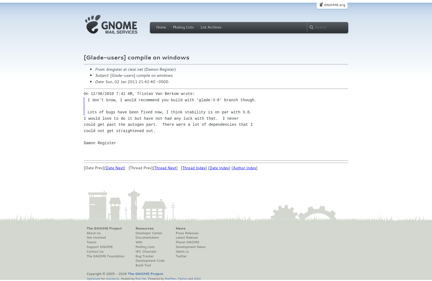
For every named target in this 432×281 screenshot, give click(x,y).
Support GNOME (100, 247)
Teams (91, 242)
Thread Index (194, 168)
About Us (94, 233)
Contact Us (95, 251)
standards (112, 278)
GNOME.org (334, 4)
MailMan (170, 278)
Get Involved (96, 237)
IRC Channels (146, 251)
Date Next (115, 168)
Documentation (147, 237)
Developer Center (149, 233)
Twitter (181, 256)
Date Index (219, 168)
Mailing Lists (183, 27)
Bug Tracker (145, 256)
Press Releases (186, 233)
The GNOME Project (104, 228)
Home (161, 27)
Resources (145, 228)
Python (182, 278)
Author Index (244, 168)
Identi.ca (182, 251)
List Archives (211, 27)
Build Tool (143, 265)
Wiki (139, 242)
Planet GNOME (187, 242)
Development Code (150, 260)
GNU (197, 278)
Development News (190, 247)
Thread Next (165, 168)
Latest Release (186, 237)
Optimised (93, 278)
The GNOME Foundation (106, 256)
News (180, 228)
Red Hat (140, 278)
